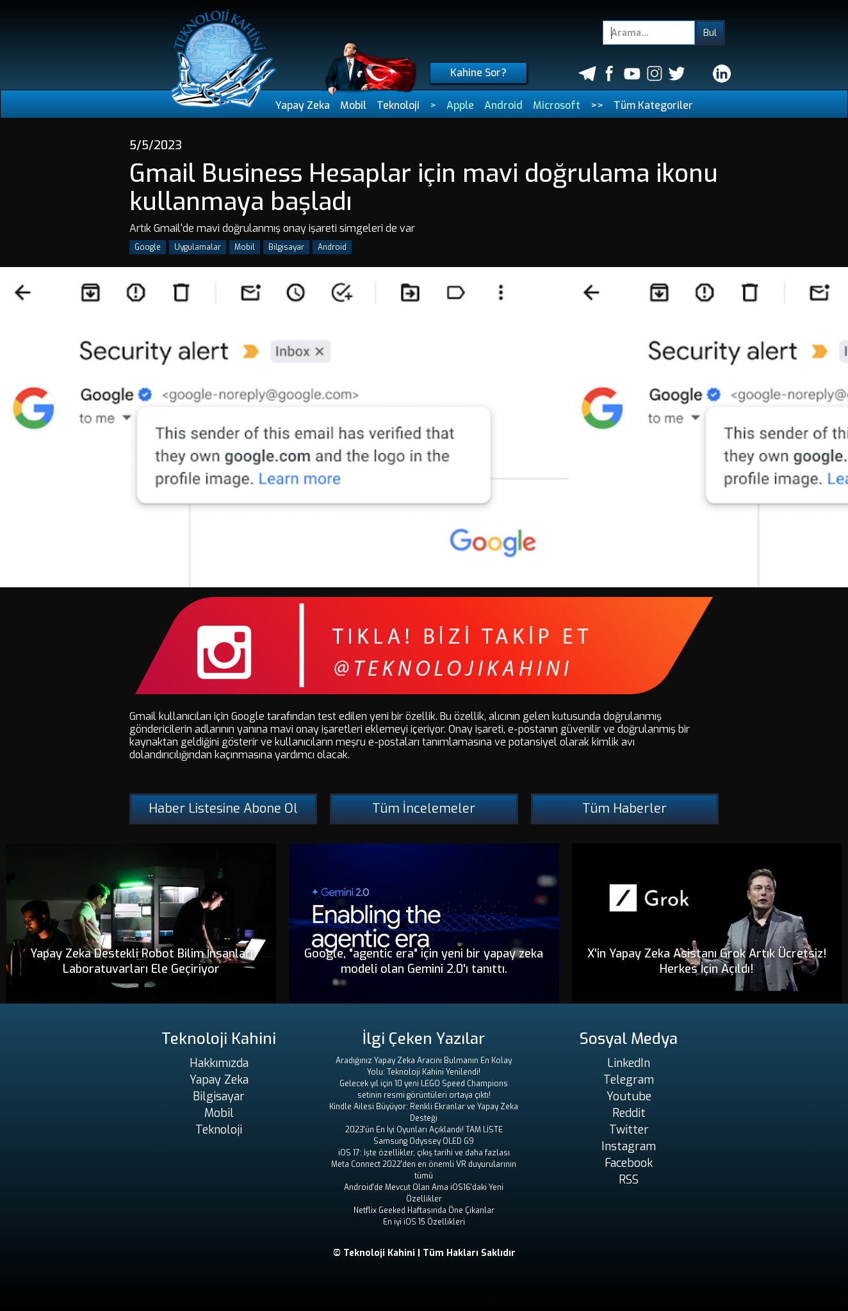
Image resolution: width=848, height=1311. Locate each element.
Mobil (353, 105)
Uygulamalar (197, 247)
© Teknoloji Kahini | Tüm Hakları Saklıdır (424, 1253)
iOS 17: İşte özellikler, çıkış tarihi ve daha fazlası (424, 1153)
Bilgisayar (286, 247)
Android (503, 105)
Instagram (628, 1146)
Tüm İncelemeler (423, 808)
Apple (460, 105)
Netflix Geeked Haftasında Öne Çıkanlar (424, 1210)
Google (148, 247)
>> (597, 105)
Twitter (629, 1129)
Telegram (628, 1079)
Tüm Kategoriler (653, 105)
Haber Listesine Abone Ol (223, 808)
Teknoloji (398, 105)
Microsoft (556, 105)
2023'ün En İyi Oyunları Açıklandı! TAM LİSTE (424, 1130)
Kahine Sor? (478, 72)
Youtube (629, 1096)
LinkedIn (628, 1063)
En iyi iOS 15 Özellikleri (424, 1222)
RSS (629, 1179)
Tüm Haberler (624, 808)
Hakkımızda (219, 1063)
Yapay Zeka (302, 105)
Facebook (629, 1163)
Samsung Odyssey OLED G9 (423, 1141)
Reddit (629, 1113)
